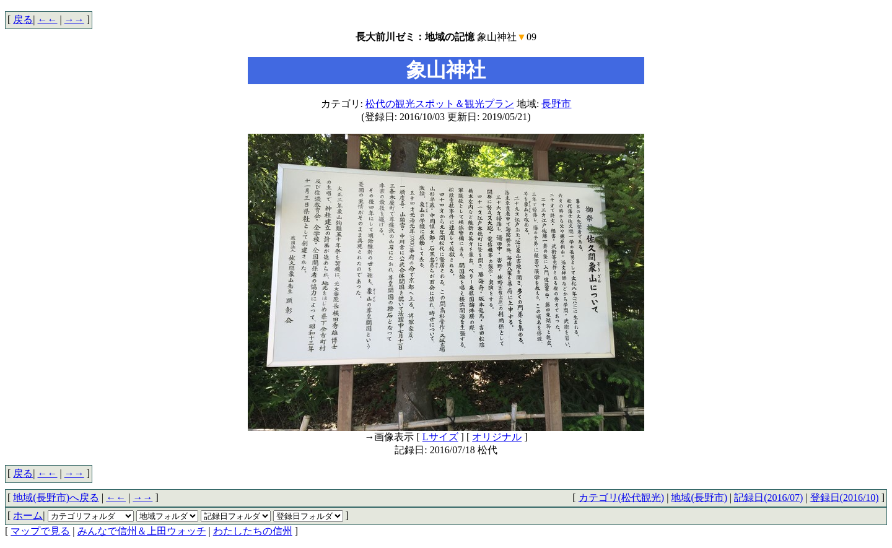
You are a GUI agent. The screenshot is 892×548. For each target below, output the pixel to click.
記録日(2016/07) (768, 497)
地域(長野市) (699, 497)
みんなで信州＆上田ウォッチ (141, 531)
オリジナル (497, 437)
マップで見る (40, 531)
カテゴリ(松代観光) (622, 497)
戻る (23, 19)
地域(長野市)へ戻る (56, 497)
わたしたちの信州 (252, 531)
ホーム (28, 515)
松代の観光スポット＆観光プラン (439, 103)
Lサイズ (440, 437)
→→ (74, 19)
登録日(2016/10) (844, 497)
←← (48, 19)
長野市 (556, 103)
